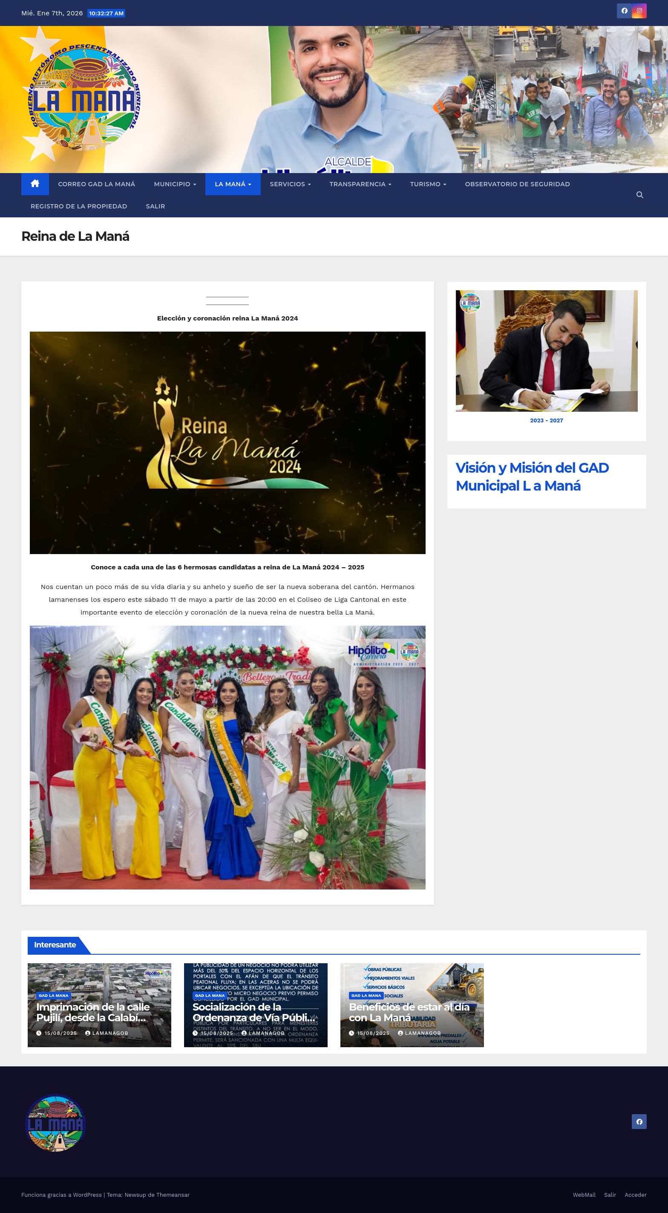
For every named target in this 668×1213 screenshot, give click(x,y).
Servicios (288, 184)
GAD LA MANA (54, 995)
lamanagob (107, 1033)
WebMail (584, 1195)
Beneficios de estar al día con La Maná (409, 1012)
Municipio (173, 184)
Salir (155, 206)
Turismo (426, 184)
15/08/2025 (62, 1033)
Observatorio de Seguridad (517, 184)
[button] (639, 195)
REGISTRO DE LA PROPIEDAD (79, 206)
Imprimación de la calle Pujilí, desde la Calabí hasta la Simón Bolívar (93, 1017)
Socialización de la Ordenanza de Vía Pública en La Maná (255, 1017)
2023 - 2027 (546, 420)
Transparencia (359, 184)
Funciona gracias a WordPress (62, 1195)
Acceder (636, 1195)
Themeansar (173, 1195)
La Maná (231, 184)
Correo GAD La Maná (96, 184)
